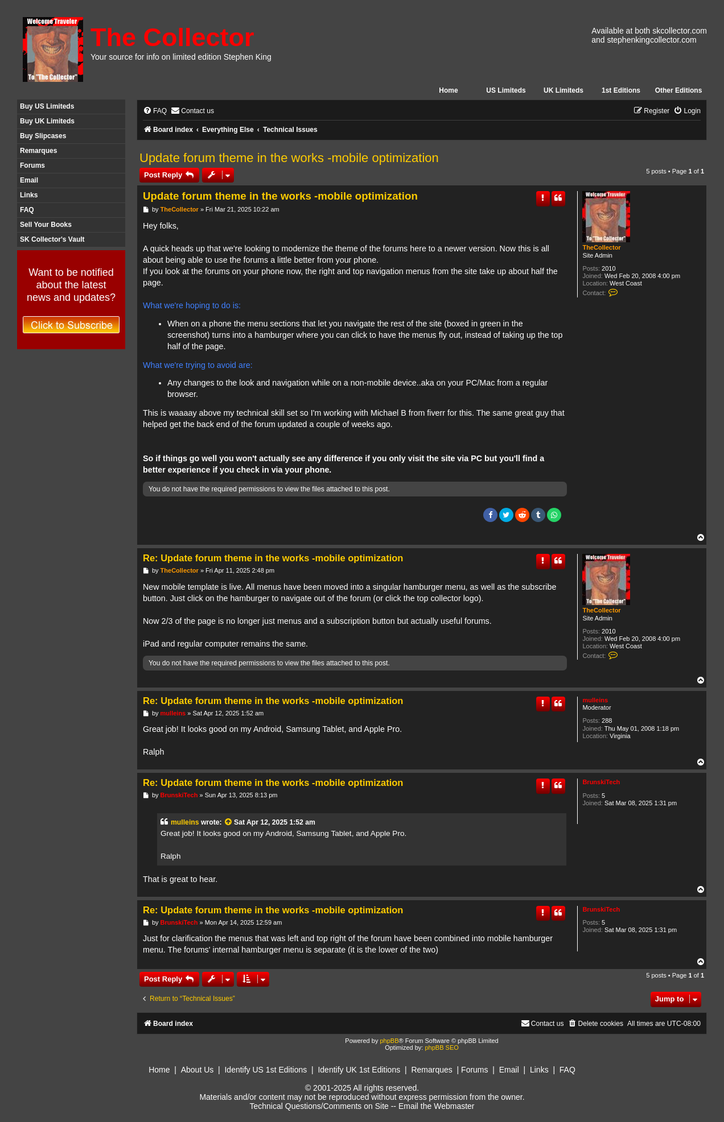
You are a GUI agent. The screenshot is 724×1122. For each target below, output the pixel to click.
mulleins (595, 700)
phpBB (389, 1040)
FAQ (27, 210)
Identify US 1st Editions (265, 1069)
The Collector (172, 37)
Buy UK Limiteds (47, 121)
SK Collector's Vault (52, 239)
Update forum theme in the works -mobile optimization (289, 158)
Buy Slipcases (43, 136)
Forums (32, 165)
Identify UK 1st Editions (359, 1069)
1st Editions (621, 90)
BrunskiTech (601, 782)
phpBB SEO (441, 1047)
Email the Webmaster (436, 1106)
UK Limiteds (563, 90)
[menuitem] (155, 111)
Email (29, 180)
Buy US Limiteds (47, 106)
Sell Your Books (46, 225)
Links (29, 195)
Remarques (38, 151)
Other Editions (678, 90)
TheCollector (601, 247)
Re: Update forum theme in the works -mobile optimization (273, 558)
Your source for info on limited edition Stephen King (181, 56)
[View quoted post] (229, 822)
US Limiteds (505, 90)
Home (448, 90)
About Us (197, 1069)
